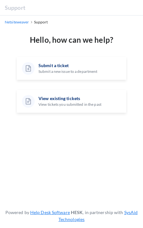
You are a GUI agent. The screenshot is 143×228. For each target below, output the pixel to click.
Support (15, 7)
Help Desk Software (50, 212)
